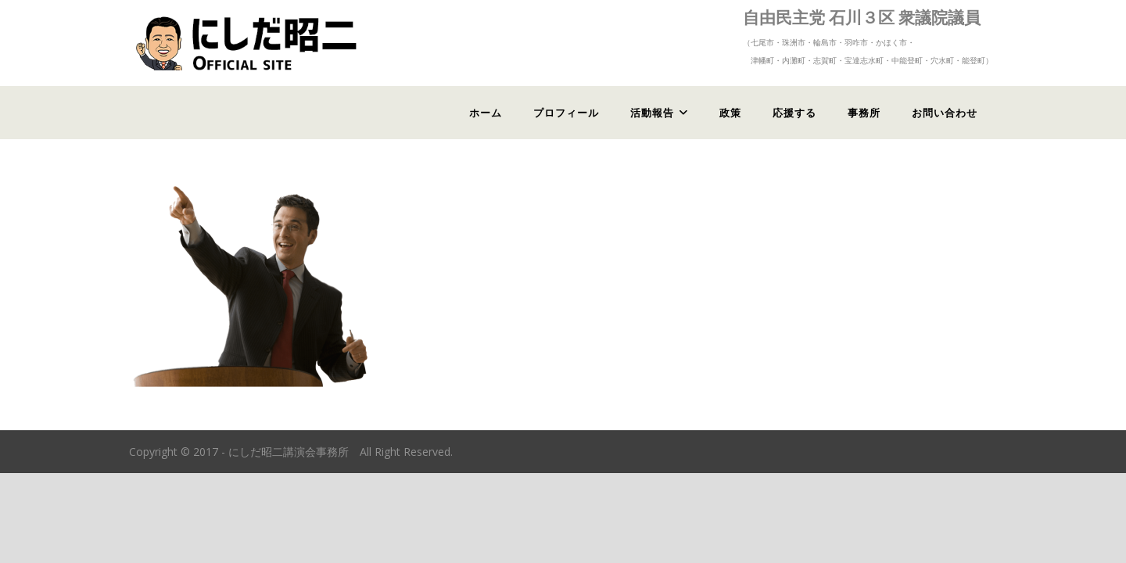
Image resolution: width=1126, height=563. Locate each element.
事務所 (864, 113)
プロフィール (566, 113)
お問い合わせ (944, 113)
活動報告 (652, 113)
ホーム (485, 113)
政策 (730, 113)
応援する (794, 113)
